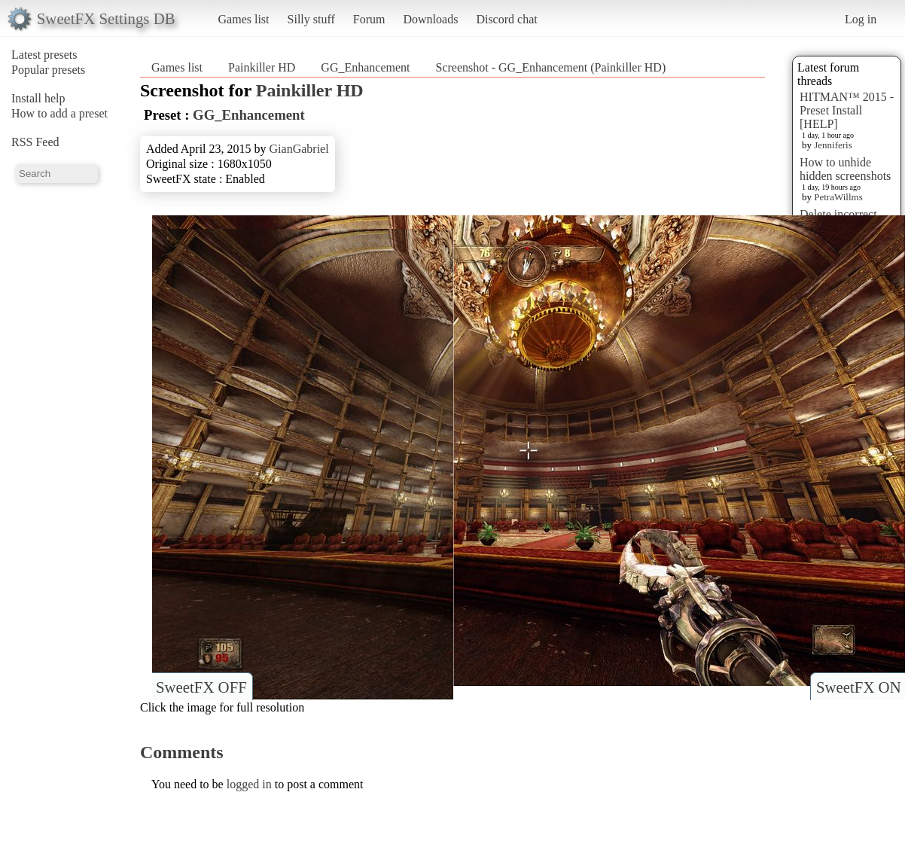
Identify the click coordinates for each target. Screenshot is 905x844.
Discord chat (506, 19)
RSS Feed (35, 142)
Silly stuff (311, 19)
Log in (860, 19)
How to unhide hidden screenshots (845, 169)
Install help (38, 98)
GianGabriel (299, 148)
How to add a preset (59, 113)
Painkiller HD (261, 67)
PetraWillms (838, 197)
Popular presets (48, 69)
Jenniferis (833, 145)
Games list (244, 19)
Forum (369, 19)
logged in (249, 784)
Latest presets (44, 54)
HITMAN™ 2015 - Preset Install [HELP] (847, 110)
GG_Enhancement (367, 67)
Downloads (430, 19)
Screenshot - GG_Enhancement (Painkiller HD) (551, 67)
